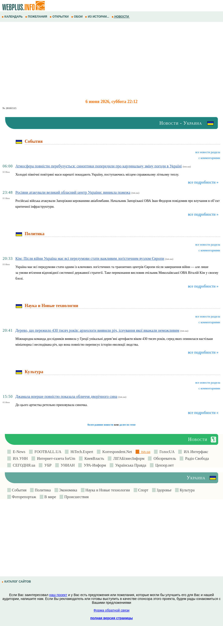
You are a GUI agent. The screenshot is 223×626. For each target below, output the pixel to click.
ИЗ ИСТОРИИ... (97, 16)
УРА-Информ (94, 465)
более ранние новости (100, 424)
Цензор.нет (164, 465)
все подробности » (203, 182)
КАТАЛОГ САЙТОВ (17, 581)
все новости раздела (207, 152)
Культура (186, 490)
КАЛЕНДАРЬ (12, 16)
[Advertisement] (111, 60)
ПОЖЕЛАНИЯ (36, 16)
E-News (18, 452)
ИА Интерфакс (195, 452)
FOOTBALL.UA (47, 452)
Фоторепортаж (23, 497)
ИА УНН (19, 458)
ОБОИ (77, 16)
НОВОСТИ (121, 16)
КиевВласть (93, 458)
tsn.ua (144, 452)
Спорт (142, 490)
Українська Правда (129, 465)
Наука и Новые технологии (107, 490)
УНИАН (67, 465)
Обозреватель (164, 458)
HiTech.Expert (81, 452)
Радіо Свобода (196, 458)
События (18, 490)
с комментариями (209, 158)
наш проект (58, 595)
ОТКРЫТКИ (59, 16)
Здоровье (164, 490)
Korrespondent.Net (116, 452)
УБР (46, 465)
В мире (49, 497)
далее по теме (127, 424)
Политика (42, 490)
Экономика (67, 490)
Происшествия (76, 497)
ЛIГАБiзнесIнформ (128, 458)
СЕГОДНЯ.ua (23, 465)
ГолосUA (166, 452)
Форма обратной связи (111, 610)
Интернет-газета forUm (55, 458)
